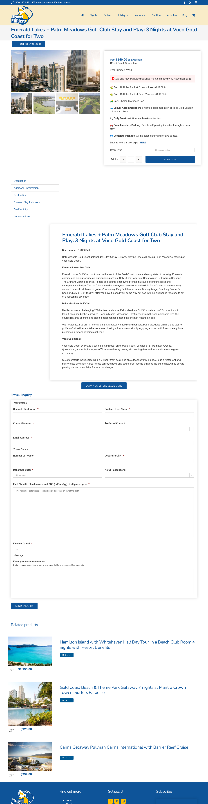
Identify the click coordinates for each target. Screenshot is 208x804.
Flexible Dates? (22, 543)
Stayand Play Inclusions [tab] (27, 202)
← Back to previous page (29, 44)
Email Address (22, 437)
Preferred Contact (115, 423)
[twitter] (190, 2)
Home (69, 800)
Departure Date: (23, 469)
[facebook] (184, 2)
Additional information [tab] (26, 188)
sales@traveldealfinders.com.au (51, 2)
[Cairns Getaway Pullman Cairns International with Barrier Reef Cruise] (30, 756)
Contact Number (23, 423)
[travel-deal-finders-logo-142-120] (22, 7)
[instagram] (196, 2)
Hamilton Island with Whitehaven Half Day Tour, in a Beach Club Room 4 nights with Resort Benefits (127, 644)
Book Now (170, 159)
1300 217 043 (20, 2)
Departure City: (114, 455)
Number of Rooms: (23, 455)
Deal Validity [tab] (21, 209)
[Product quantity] (131, 159)
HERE (143, 142)
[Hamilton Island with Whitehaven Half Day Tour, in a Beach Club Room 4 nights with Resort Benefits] (30, 651)
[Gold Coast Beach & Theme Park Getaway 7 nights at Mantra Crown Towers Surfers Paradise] (30, 704)
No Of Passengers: (115, 469)
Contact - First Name (25, 409)
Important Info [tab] (22, 216)
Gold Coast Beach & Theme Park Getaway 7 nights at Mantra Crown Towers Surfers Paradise (123, 690)
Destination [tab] (20, 195)
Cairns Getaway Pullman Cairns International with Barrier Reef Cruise (124, 747)
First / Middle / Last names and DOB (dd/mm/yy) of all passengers (51, 484)
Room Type (116, 150)
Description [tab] (20, 180)
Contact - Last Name (117, 409)
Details (67, 655)
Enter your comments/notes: (29, 561)
